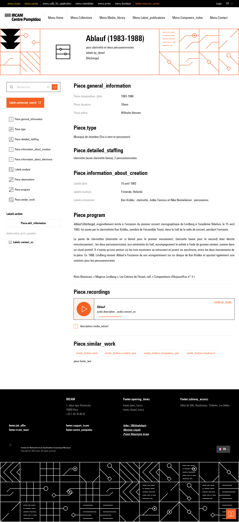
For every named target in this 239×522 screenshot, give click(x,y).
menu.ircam (14, 3)
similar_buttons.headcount (201, 353)
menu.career (31, 3)
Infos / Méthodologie (136, 426)
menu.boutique (123, 3)
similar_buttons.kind (86, 353)
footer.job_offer (19, 426)
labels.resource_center (147, 3)
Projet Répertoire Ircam (138, 434)
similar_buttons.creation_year (120, 353)
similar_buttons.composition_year (161, 353)
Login (219, 3)
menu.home (55, 18)
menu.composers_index (187, 18)
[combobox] (33, 87)
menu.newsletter (85, 3)
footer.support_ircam (79, 426)
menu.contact (219, 18)
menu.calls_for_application (57, 3)
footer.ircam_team (21, 430)
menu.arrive (104, 3)
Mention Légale (134, 430)
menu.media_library (112, 18)
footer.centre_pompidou (81, 430)
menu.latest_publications (149, 18)
